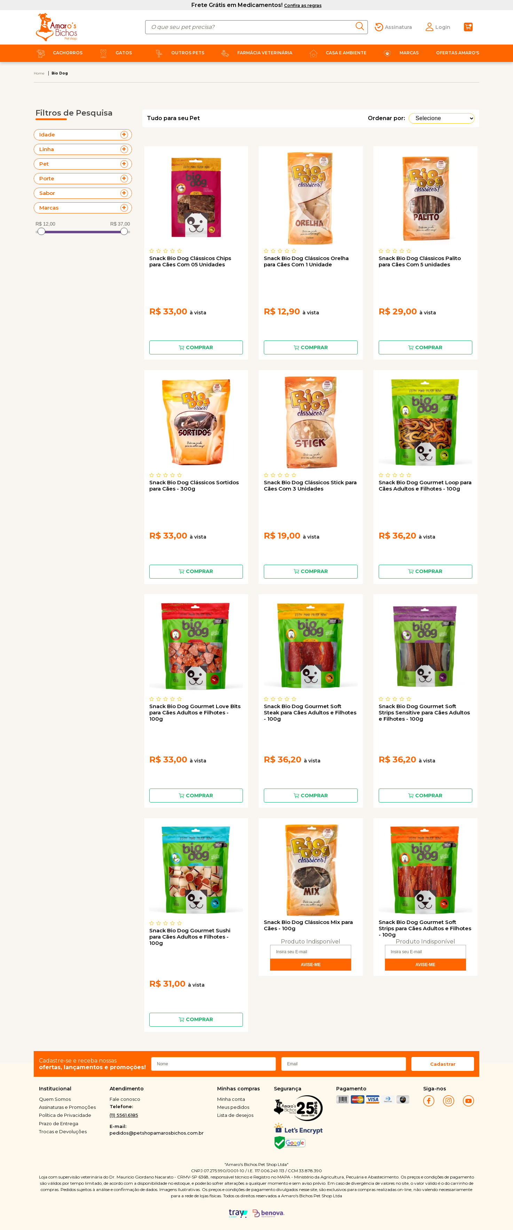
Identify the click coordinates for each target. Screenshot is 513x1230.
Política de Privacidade (65, 1115)
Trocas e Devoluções (63, 1131)
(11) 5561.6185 (124, 1115)
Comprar (199, 347)
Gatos (114, 53)
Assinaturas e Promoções (67, 1107)
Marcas (399, 53)
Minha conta (231, 1099)
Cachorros (58, 53)
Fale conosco (125, 1099)
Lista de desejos (235, 1115)
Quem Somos (55, 1099)
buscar (362, 26)
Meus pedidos (233, 1107)
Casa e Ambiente (336, 53)
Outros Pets (178, 53)
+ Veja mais (126, 135)
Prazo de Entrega (58, 1123)
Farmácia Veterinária (255, 53)
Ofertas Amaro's (457, 52)
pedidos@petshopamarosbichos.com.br (157, 1133)
